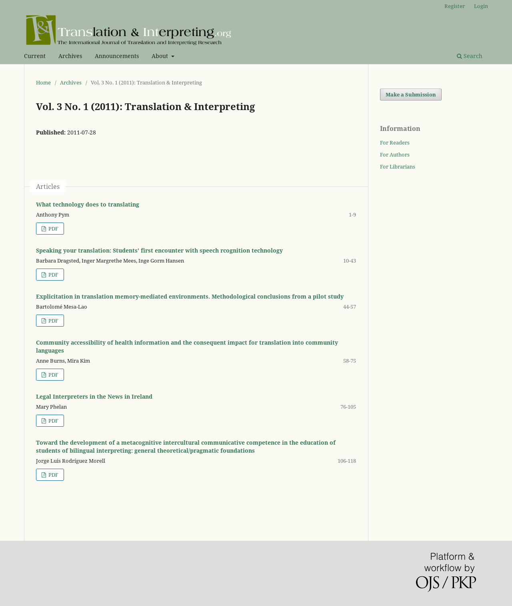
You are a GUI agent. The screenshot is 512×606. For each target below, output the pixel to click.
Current (35, 56)
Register (454, 6)
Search (469, 56)
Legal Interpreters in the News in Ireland (94, 396)
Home (43, 82)
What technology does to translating (87, 204)
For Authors (395, 154)
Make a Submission (411, 94)
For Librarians (397, 166)
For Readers (395, 142)
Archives (70, 56)
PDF (52, 228)
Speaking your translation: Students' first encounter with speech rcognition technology (159, 250)
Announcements (117, 56)
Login (481, 6)
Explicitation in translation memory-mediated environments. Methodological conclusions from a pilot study (190, 296)
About (161, 56)
